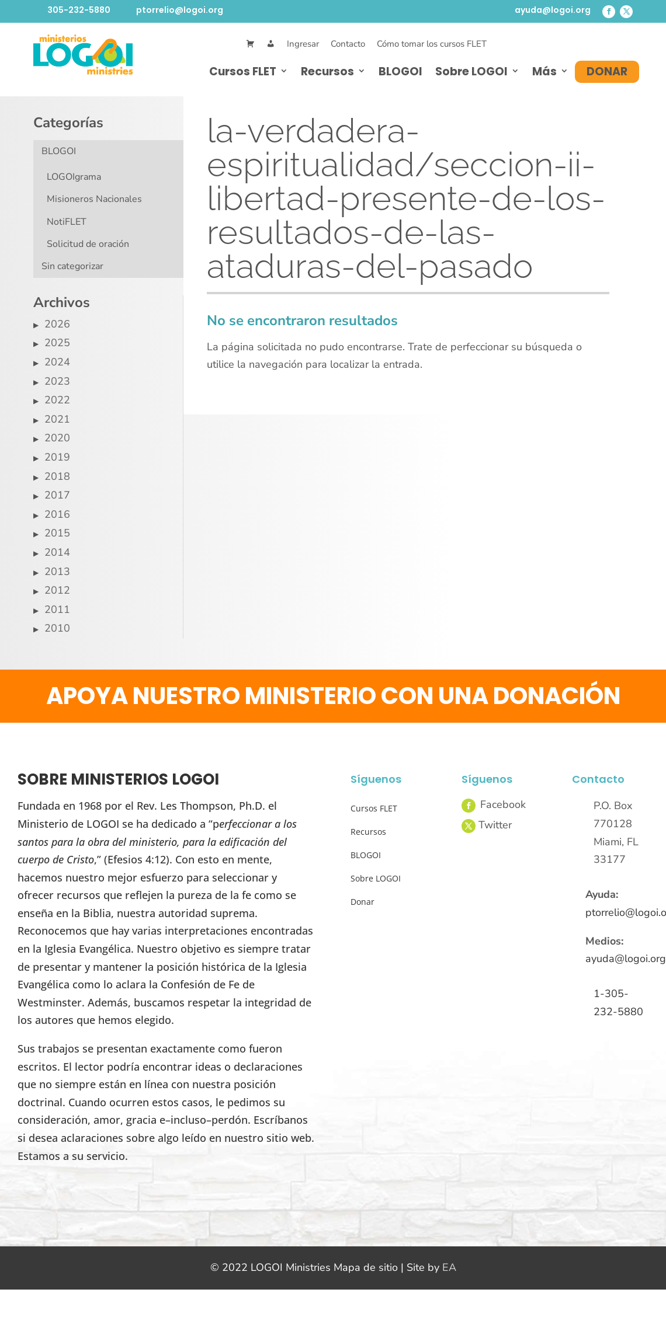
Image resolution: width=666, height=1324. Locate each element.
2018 (57, 476)
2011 (57, 609)
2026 (57, 324)
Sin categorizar (72, 266)
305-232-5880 (78, 10)
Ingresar (303, 44)
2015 (57, 533)
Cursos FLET (242, 71)
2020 (57, 438)
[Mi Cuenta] (271, 44)
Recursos (327, 71)
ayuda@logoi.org (553, 10)
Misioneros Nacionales (94, 199)
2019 (57, 457)
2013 (57, 572)
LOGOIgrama (74, 176)
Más (544, 71)
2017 (57, 495)
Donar (607, 71)
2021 (57, 419)
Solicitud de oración (88, 244)
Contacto (348, 44)
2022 (57, 400)
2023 (57, 381)
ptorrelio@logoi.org (179, 10)
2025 (57, 343)
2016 (57, 514)
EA (449, 1267)
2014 (57, 552)
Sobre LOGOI (471, 71)
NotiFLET (66, 221)
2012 (57, 590)
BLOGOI (400, 71)
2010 (57, 628)
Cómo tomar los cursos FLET (432, 44)
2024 (57, 362)
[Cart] (250, 44)
